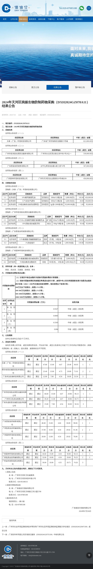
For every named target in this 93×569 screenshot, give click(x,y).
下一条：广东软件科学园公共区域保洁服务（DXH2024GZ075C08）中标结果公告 (33, 534)
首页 (4, 19)
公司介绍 (13, 19)
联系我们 (79, 19)
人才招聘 (69, 19)
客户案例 (60, 19)
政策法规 (41, 19)
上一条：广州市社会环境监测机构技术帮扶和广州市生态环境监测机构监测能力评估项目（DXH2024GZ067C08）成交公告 (46, 528)
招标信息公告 (23, 22)
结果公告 (58, 87)
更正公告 (35, 87)
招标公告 (13, 87)
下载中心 (51, 19)
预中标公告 (80, 87)
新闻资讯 (32, 19)
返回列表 (12, 520)
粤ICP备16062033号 (43, 566)
